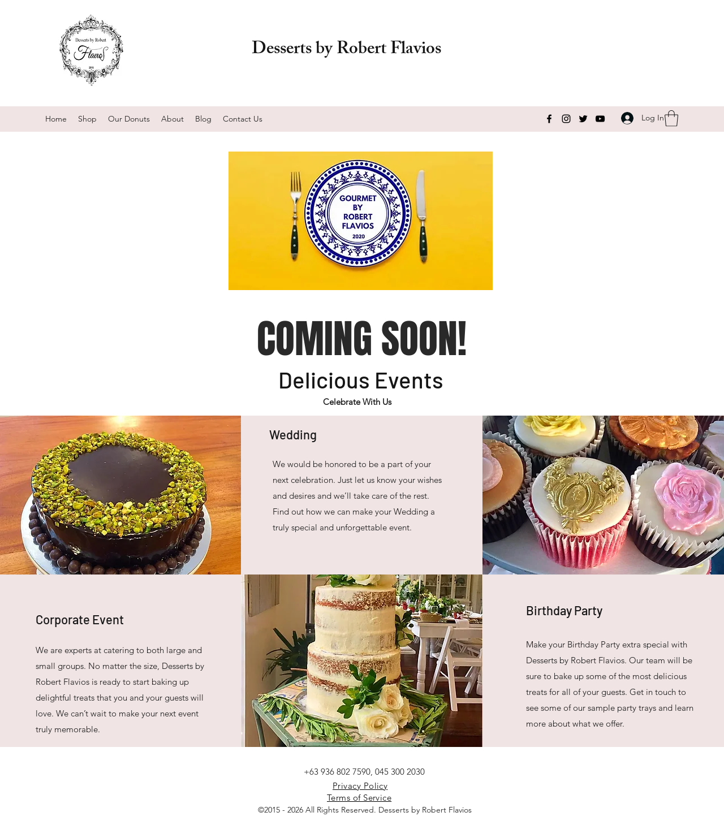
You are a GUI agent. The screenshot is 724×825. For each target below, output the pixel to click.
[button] (671, 118)
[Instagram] (566, 118)
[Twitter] (583, 118)
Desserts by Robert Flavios (346, 50)
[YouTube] (600, 118)
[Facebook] (549, 118)
